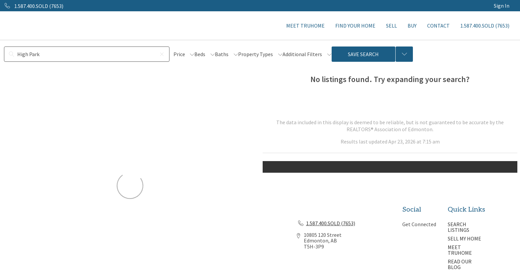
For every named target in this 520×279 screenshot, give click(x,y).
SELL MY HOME (464, 238)
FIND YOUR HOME (355, 25)
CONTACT (438, 25)
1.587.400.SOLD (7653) (484, 25)
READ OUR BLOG (460, 264)
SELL (391, 25)
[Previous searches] (404, 54)
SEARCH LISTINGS (458, 227)
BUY (412, 25)
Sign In (501, 5)
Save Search (363, 54)
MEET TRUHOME (305, 25)
